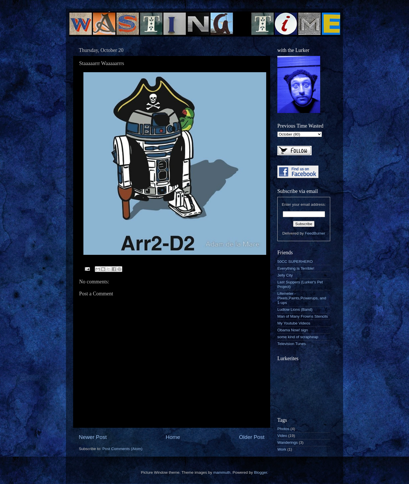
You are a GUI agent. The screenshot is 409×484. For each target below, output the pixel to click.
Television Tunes (291, 344)
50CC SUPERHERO (295, 261)
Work (281, 449)
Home (173, 437)
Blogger (260, 472)
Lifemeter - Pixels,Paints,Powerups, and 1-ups (301, 298)
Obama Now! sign (292, 330)
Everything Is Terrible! (295, 268)
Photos (283, 429)
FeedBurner (315, 233)
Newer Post (93, 437)
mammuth (221, 472)
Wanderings (287, 442)
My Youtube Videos (293, 323)
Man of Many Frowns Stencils (302, 316)
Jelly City (285, 275)
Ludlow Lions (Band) (294, 309)
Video (282, 435)
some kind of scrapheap (297, 337)
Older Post (251, 437)
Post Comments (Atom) (123, 449)
